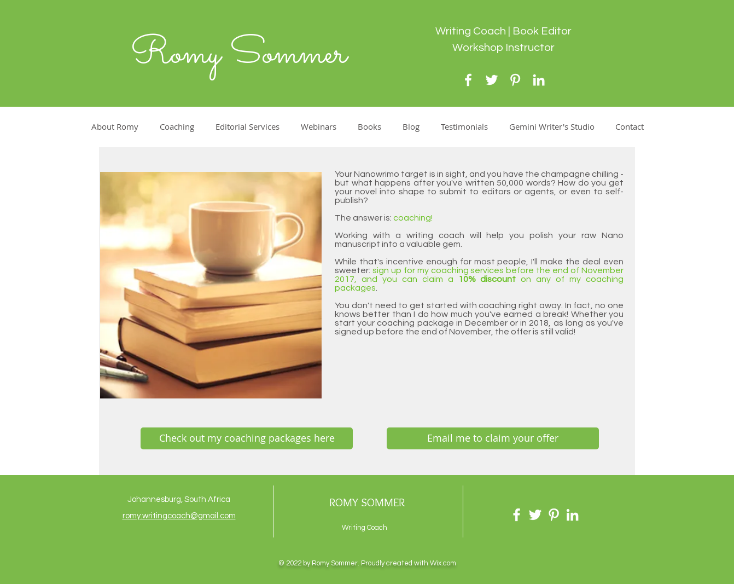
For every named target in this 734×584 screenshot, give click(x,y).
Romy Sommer (238, 54)
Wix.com (443, 563)
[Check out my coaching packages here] (247, 438)
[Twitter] (491, 80)
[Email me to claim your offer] (493, 438)
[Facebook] (468, 80)
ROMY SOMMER (367, 502)
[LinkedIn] (539, 80)
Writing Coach (364, 527)
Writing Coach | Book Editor (503, 31)
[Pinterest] (515, 80)
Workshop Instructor (503, 47)
